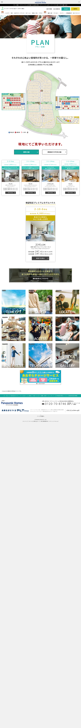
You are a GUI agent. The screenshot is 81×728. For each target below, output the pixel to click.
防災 (12, 395)
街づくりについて (65, 395)
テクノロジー (48, 395)
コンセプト (9, 395)
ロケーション (26, 395)
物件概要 (75, 395)
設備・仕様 (43, 395)
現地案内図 (71, 395)
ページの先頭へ (40, 416)
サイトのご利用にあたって (34, 421)
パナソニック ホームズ (53, 421)
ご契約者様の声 (59, 395)
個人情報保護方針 (44, 421)
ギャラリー (53, 395)
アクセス (36, 395)
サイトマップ (25, 421)
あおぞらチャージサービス (19, 395)
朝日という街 (31, 395)
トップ (5, 395)
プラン (40, 395)
